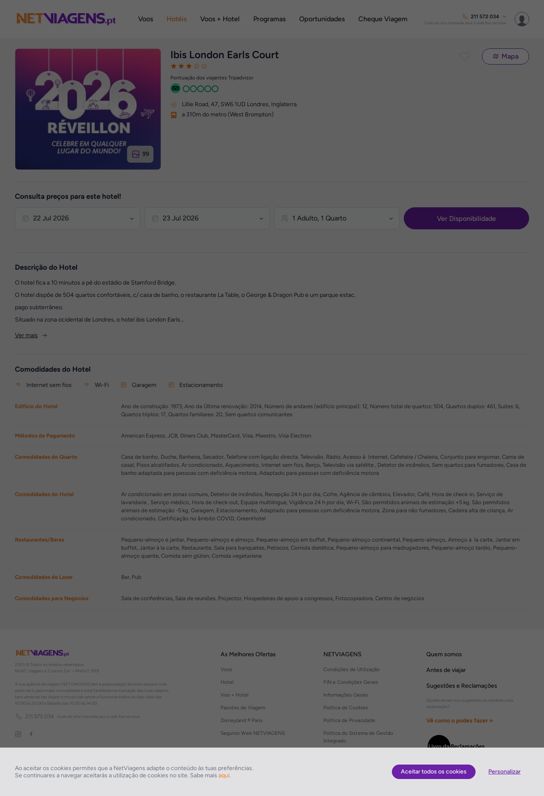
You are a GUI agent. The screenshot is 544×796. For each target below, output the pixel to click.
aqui (224, 775)
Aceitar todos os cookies (434, 771)
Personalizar (504, 771)
